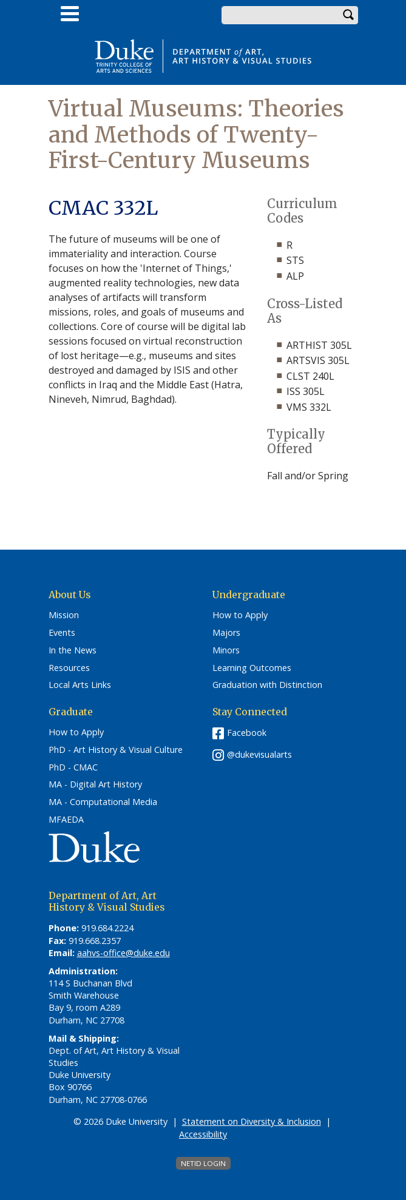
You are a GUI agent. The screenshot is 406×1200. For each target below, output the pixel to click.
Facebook (246, 732)
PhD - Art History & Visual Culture (116, 749)
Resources (69, 667)
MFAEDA (66, 819)
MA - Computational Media (103, 802)
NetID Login (203, 1163)
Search (349, 15)
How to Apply (240, 615)
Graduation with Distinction (267, 684)
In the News (72, 650)
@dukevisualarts (259, 754)
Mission (64, 615)
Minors (226, 650)
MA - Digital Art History (95, 784)
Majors (226, 632)
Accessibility (203, 1134)
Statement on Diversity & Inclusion (251, 1121)
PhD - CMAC (73, 767)
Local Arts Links (80, 684)
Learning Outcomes (251, 667)
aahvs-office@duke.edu (123, 953)
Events (62, 632)
